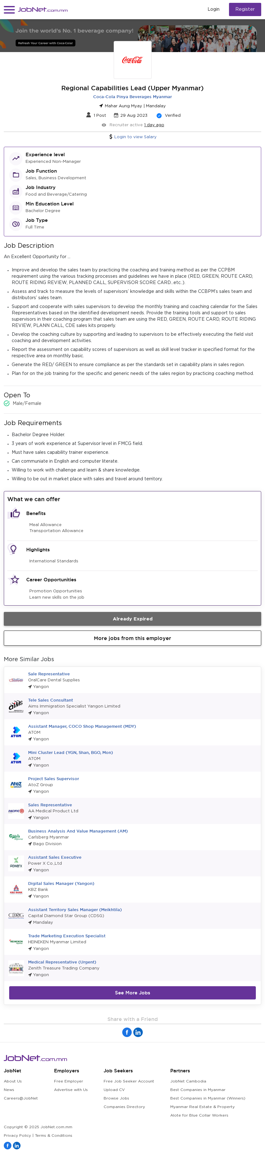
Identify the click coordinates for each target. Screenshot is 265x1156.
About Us (13, 1081)
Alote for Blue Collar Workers (199, 1115)
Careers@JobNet (21, 1098)
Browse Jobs (116, 1098)
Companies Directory (124, 1107)
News (9, 1090)
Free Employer (68, 1081)
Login (214, 9)
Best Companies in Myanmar (198, 1090)
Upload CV (114, 1090)
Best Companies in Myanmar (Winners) (207, 1098)
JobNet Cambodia (188, 1081)
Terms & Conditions (53, 1135)
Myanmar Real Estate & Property (202, 1107)
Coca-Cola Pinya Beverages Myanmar (132, 96)
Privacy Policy (17, 1135)
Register (245, 9)
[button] (9, 9)
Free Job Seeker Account (129, 1081)
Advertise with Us (71, 1090)
